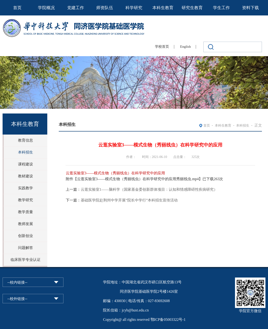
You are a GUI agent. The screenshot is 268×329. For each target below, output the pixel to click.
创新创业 (25, 236)
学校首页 (162, 46)
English (185, 46)
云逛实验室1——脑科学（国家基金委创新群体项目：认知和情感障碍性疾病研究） (149, 189)
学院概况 (46, 7)
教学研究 (25, 200)
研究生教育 (192, 7)
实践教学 (25, 188)
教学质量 (25, 212)
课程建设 (25, 164)
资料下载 (250, 7)
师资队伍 (104, 7)
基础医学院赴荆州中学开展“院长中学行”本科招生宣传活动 (129, 200)
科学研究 (133, 7)
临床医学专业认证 (25, 260)
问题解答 (25, 248)
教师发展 (25, 224)
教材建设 (25, 176)
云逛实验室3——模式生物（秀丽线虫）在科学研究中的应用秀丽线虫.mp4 (138, 179)
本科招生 (25, 152)
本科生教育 (162, 7)
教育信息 (25, 140)
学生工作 (221, 7)
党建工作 (75, 7)
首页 (17, 7)
